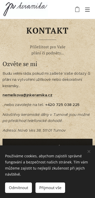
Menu (87, 9)
